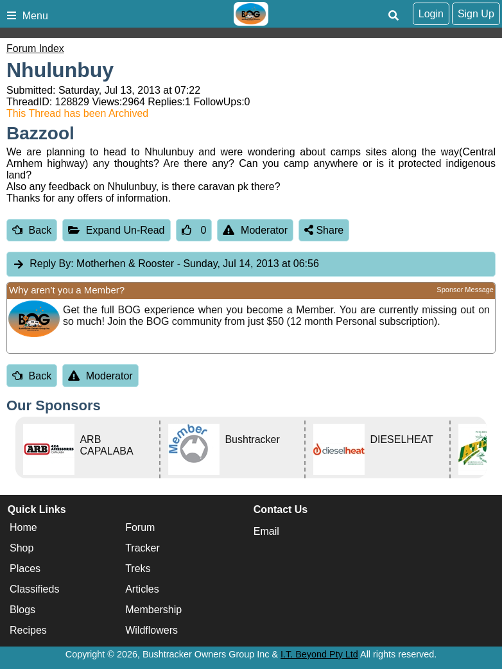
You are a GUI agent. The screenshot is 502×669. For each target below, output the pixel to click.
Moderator (255, 230)
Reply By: (51, 263)
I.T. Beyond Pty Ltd (319, 654)
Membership (153, 610)
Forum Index (35, 48)
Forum (140, 528)
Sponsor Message (465, 289)
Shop (21, 548)
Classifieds (34, 589)
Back (31, 230)
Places (25, 569)
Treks (137, 569)
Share (323, 230)
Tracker (142, 548)
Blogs (22, 610)
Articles (142, 589)
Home (23, 528)
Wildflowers (151, 630)
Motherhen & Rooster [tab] (165, 264)
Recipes (28, 630)
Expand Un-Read (116, 230)
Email (266, 531)
